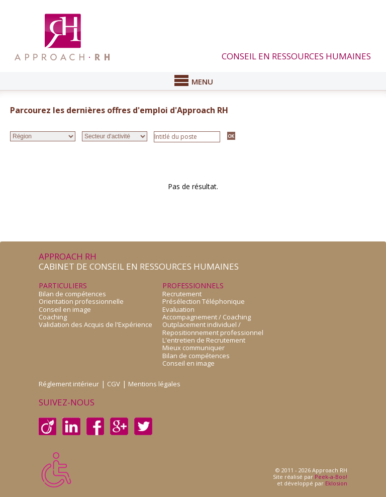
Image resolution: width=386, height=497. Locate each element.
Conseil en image (65, 309)
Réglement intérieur (69, 383)
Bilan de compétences (72, 293)
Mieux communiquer (193, 347)
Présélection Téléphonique (203, 301)
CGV (113, 383)
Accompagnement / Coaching (206, 316)
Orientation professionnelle (81, 301)
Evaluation (178, 309)
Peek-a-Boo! (331, 476)
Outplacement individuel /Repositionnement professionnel (212, 328)
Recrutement (182, 293)
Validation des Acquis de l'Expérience (95, 324)
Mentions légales (154, 383)
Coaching (53, 316)
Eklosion (336, 483)
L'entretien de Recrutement (203, 340)
